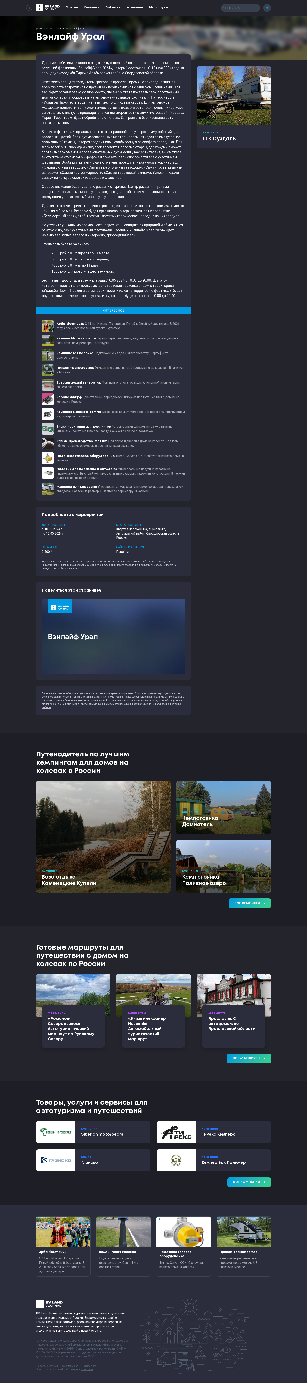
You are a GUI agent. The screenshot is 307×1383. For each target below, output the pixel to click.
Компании (134, 7)
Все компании (249, 1182)
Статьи (71, 7)
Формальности (70, 1366)
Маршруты (158, 7)
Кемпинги (91, 7)
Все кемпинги (250, 903)
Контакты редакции (47, 1366)
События (113, 7)
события (46, 707)
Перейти (122, 552)
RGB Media (87, 1369)
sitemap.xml (90, 1366)
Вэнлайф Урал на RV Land (56, 697)
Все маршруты (249, 1058)
